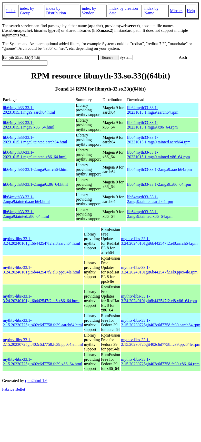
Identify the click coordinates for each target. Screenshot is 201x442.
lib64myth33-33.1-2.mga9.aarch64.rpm (159, 169)
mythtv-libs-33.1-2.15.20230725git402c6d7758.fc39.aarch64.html (43, 322)
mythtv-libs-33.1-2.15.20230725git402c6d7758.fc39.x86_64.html (42, 361)
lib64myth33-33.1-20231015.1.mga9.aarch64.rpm (152, 109)
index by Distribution (56, 10)
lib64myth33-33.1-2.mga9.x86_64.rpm (159, 184)
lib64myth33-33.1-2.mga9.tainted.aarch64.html (26, 199)
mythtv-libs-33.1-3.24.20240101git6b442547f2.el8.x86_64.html (41, 298)
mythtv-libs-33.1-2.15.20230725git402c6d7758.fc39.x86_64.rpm (160, 361)
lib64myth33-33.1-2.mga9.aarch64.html (35, 169)
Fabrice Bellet (13, 389)
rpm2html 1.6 (36, 380)
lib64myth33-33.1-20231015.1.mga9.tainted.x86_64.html (34, 154)
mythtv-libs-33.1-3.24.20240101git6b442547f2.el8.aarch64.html (41, 241)
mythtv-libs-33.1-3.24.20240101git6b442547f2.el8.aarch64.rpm (159, 241)
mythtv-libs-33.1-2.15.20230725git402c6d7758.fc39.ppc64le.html (43, 342)
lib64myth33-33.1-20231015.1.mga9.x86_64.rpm (152, 124)
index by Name (151, 10)
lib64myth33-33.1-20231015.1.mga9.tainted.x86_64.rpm (158, 154)
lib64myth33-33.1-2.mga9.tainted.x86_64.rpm (150, 214)
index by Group (27, 10)
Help (191, 10)
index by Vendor (89, 10)
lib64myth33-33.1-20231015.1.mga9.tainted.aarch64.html (35, 139)
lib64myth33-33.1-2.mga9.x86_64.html (35, 184)
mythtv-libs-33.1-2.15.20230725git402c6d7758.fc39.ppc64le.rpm (160, 342)
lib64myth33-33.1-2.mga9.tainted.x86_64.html (26, 214)
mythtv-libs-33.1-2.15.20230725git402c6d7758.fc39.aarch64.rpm (160, 322)
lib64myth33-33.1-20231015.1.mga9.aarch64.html (29, 109)
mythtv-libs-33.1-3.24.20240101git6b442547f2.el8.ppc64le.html (41, 269)
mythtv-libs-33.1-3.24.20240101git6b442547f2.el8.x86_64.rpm (159, 298)
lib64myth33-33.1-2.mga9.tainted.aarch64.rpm (150, 199)
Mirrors (176, 10)
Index (10, 10)
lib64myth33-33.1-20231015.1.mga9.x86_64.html (28, 124)
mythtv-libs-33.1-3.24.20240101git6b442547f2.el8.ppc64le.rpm (159, 269)
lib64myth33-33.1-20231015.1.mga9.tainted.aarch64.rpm (159, 139)
